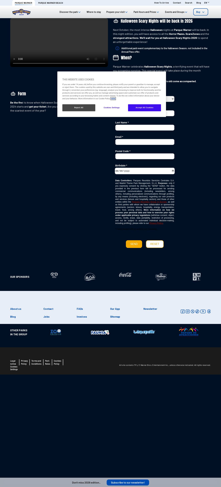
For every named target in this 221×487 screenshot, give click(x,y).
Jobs (46, 419)
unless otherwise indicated (181, 468)
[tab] (201, 12)
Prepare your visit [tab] (117, 12)
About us (15, 411)
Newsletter (150, 411)
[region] (111, 94)
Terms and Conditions (36, 465)
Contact (177, 3)
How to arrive (161, 3)
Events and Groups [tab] (176, 12)
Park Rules (47, 465)
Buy (200, 12)
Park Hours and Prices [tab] (147, 12)
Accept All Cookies (144, 108)
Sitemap (115, 419)
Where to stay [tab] (94, 12)
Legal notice (13, 465)
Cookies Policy (57, 465)
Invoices (82, 419)
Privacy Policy (24, 465)
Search (188, 3)
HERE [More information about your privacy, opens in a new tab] (113, 98)
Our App (115, 411)
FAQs (80, 411)
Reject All (78, 108)
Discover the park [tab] (70, 12)
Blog (198, 3)
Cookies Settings (14, 470)
